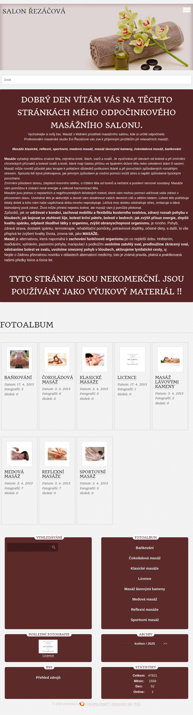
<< (124, 643)
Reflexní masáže (53, 474)
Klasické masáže (91, 379)
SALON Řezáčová (34, 11)
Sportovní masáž (93, 474)
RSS (137, 704)
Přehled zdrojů (48, 678)
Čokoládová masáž (57, 379)
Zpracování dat (122, 704)
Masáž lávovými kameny (167, 382)
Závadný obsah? (98, 704)
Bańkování (18, 377)
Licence (126, 377)
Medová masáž (14, 474)
